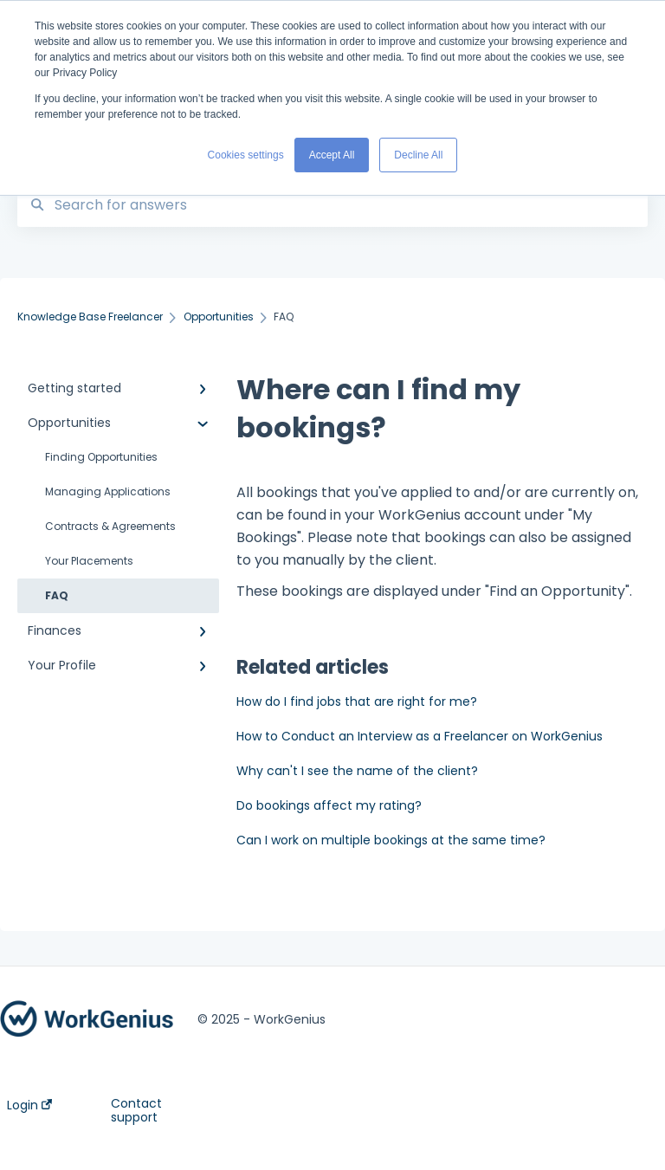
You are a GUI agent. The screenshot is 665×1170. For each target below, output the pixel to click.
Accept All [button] (332, 155)
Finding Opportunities (101, 456)
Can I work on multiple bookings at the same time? (391, 840)
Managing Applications (108, 491)
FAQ (56, 595)
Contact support (136, 1110)
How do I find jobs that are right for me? (356, 701)
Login (29, 1105)
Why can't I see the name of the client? (357, 770)
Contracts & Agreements (110, 526)
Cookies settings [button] (246, 155)
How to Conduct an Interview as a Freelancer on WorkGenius (419, 736)
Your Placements (89, 560)
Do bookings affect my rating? (329, 805)
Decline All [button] (418, 155)
